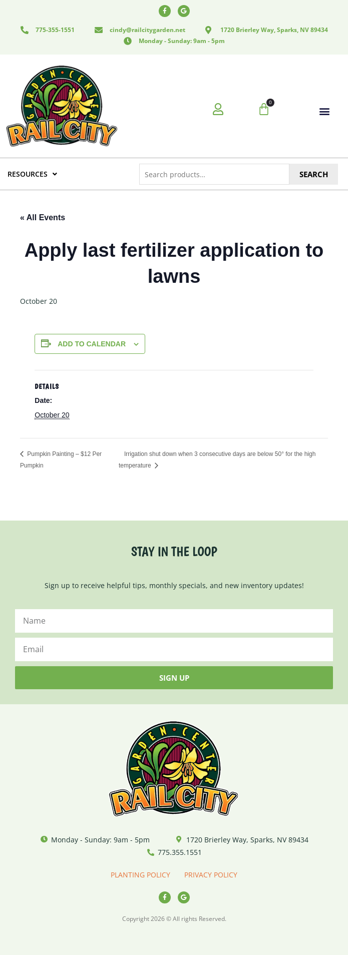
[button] (324, 111)
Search (313, 174)
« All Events (42, 217)
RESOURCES (32, 174)
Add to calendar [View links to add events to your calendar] (92, 344)
